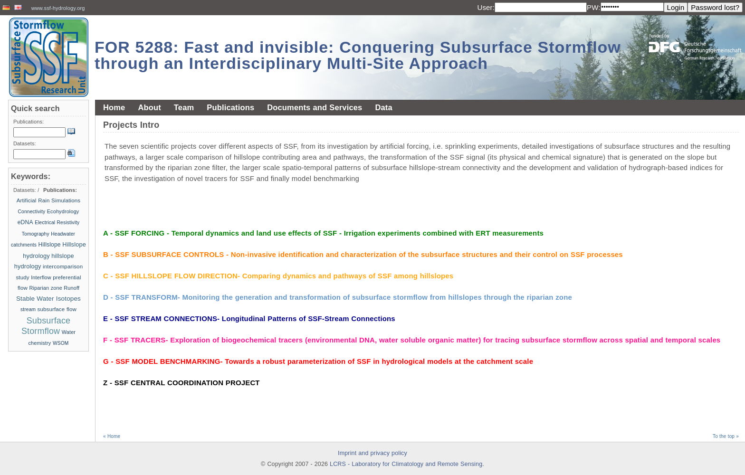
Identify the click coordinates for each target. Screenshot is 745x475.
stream (29, 309)
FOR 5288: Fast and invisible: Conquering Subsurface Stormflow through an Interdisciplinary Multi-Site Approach (358, 55)
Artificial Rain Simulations (49, 200)
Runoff (71, 288)
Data (383, 107)
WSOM (61, 343)
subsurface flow (56, 309)
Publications (230, 107)
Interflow (41, 277)
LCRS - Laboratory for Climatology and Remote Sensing (406, 464)
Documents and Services (314, 107)
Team (184, 107)
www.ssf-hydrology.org (58, 8)
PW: (594, 7)
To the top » (726, 436)
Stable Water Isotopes (48, 298)
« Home (111, 436)
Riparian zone (45, 288)
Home (114, 107)
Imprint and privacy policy (372, 453)
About (149, 107)
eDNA (25, 222)
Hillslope (49, 244)
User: (486, 7)
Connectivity (32, 211)
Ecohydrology (63, 211)
